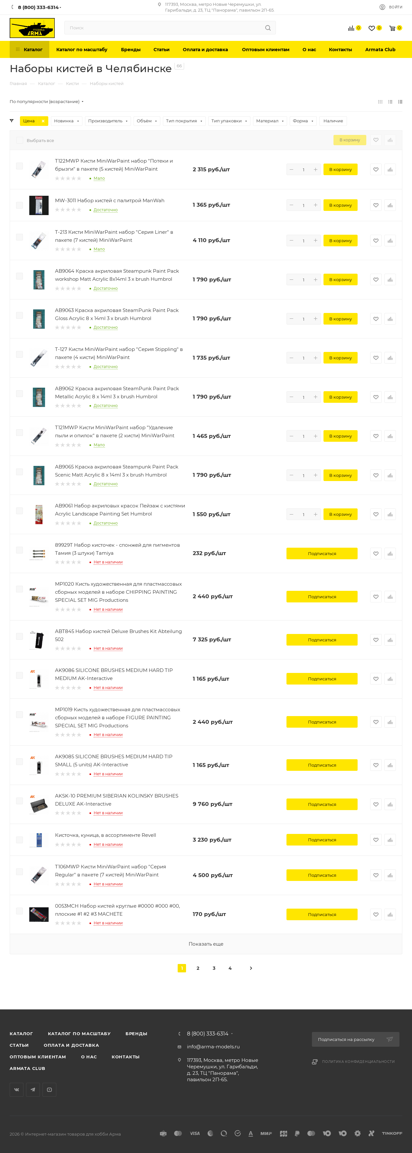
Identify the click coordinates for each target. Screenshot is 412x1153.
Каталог (21, 1033)
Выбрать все (40, 140)
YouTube (49, 1090)
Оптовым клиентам (38, 1056)
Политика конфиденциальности (358, 1062)
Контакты (126, 1056)
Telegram (33, 1090)
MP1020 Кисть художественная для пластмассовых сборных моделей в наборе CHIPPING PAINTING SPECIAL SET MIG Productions (118, 592)
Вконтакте (16, 1090)
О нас (89, 1056)
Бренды (136, 1033)
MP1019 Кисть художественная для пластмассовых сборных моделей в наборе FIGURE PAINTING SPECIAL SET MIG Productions (117, 717)
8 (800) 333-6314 (208, 1033)
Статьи (19, 1045)
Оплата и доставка (71, 1045)
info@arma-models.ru (213, 1047)
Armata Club (27, 1068)
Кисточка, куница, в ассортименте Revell (105, 835)
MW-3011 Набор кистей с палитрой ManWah (109, 200)
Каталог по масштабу (79, 1033)
